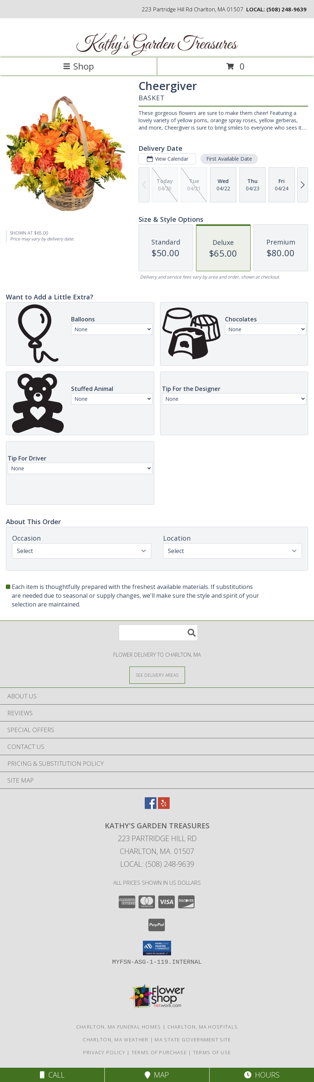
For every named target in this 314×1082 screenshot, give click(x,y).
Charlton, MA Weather (115, 1039)
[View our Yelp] (164, 806)
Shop (78, 66)
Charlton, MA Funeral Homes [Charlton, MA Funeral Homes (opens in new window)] (118, 1026)
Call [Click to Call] (52, 1075)
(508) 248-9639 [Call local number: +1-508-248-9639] (286, 9)
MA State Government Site (193, 1039)
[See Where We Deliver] (157, 674)
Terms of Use (212, 1052)
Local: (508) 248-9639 (157, 864)
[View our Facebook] (150, 806)
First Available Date (229, 158)
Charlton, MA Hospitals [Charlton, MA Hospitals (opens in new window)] (202, 1026)
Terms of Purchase (159, 1052)
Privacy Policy (104, 1052)
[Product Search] (158, 632)
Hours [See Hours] (262, 1075)
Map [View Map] (157, 1075)
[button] (157, 948)
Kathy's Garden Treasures (156, 44)
